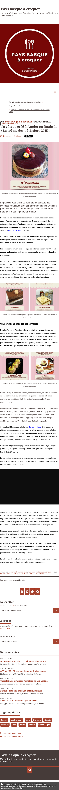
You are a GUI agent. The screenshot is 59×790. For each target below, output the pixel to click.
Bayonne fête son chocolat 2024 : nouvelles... (22, 690)
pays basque (44, 724)
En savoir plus (17, 788)
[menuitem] (26, 102)
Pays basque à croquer (20, 8)
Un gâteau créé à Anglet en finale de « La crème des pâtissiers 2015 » (28, 128)
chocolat (47, 720)
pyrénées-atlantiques (29, 573)
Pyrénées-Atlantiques (43, 572)
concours (16, 573)
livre (14, 724)
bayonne (37, 720)
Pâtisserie (31, 572)
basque (32, 724)
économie (40, 573)
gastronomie (16, 720)
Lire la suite (5, 628)
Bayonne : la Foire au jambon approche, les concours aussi (29, 111)
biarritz (4, 720)
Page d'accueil (14, 106)
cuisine (22, 724)
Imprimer (5, 136)
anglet (9, 573)
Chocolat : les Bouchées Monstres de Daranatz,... (24, 680)
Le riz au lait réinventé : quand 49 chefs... (20, 700)
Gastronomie (22, 572)
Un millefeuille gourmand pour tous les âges (25, 102)
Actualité (13, 572)
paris (28, 720)
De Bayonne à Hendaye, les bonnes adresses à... (23, 661)
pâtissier (3, 573)
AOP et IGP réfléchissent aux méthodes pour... (23, 671)
